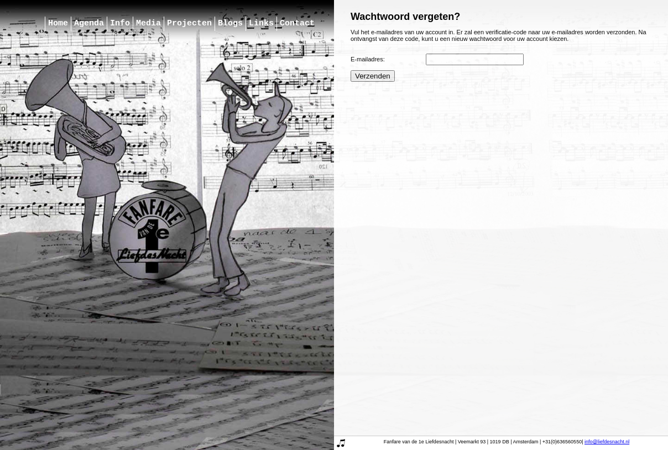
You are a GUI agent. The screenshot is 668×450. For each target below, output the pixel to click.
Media (148, 23)
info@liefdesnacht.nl (606, 441)
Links (261, 23)
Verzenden (372, 76)
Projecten (189, 23)
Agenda (89, 23)
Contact (297, 23)
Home (58, 23)
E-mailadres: (368, 59)
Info (120, 23)
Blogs (230, 23)
